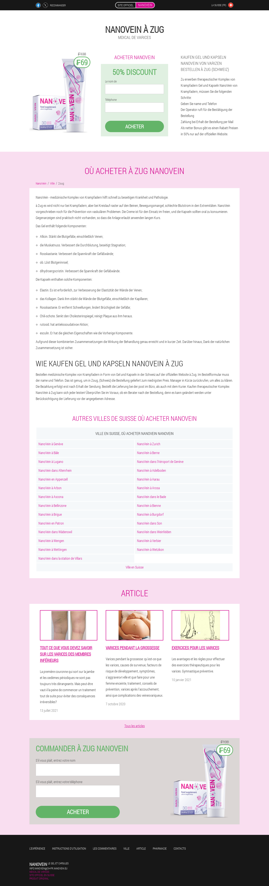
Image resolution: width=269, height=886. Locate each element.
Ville (126, 848)
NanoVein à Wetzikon (150, 549)
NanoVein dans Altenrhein (55, 470)
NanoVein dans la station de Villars (60, 558)
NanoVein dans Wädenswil (55, 532)
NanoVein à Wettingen (52, 549)
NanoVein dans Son (149, 523)
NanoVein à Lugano (50, 461)
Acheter (134, 126)
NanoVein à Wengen (51, 540)
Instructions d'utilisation (69, 848)
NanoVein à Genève (50, 444)
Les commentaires (104, 848)
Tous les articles (134, 726)
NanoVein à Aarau (148, 479)
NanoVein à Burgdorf (150, 514)
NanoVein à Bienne (149, 505)
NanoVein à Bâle (48, 452)
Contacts (180, 848)
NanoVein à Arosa (148, 488)
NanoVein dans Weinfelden (154, 532)
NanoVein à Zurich (148, 444)
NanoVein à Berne (148, 452)
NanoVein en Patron (51, 523)
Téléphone (111, 99)
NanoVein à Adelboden (151, 470)
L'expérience (37, 848)
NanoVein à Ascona (50, 496)
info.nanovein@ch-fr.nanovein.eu (48, 868)
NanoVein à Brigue (50, 514)
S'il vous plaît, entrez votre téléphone (59, 782)
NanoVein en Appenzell (53, 479)
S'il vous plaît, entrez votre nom (55, 760)
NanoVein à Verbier (149, 540)
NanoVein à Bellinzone (52, 505)
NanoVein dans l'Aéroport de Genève (160, 461)
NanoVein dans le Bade (151, 496)
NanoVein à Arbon (50, 488)
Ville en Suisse (135, 567)
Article (141, 848)
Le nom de (111, 81)
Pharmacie (160, 848)
